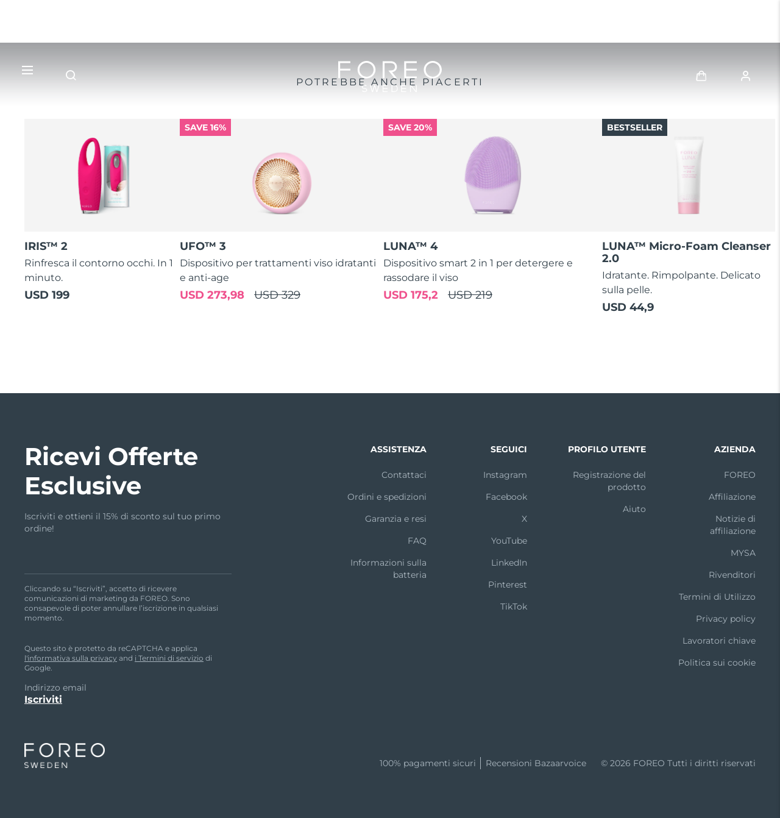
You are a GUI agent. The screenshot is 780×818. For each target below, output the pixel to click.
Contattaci (404, 474)
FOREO (740, 474)
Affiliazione (732, 496)
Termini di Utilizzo (717, 596)
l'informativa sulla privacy (70, 658)
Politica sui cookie (717, 662)
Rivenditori (732, 574)
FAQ (417, 540)
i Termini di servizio (169, 658)
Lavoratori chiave (719, 640)
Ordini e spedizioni (387, 496)
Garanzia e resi (396, 518)
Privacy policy (726, 618)
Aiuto (634, 508)
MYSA (743, 552)
